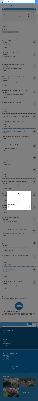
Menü (36, 1)
